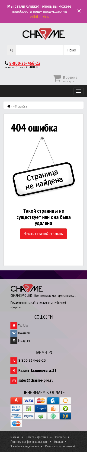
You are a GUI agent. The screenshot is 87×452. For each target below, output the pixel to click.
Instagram (20, 340)
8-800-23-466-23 (24, 63)
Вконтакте (20, 333)
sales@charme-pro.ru (35, 380)
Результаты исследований (60, 446)
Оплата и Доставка (37, 437)
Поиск (72, 50)
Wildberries (39, 16)
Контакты (60, 437)
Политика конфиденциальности (29, 442)
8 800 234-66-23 (32, 360)
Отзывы (58, 442)
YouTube (19, 325)
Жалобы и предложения (24, 446)
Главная (14, 437)
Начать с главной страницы (43, 233)
